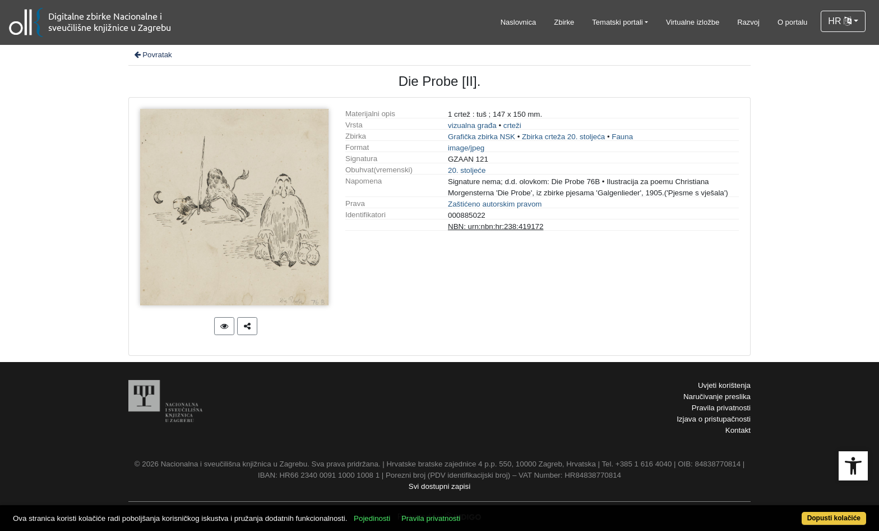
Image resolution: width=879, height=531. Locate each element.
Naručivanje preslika (717, 396)
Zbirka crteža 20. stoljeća (563, 136)
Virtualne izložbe (692, 22)
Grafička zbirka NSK (481, 136)
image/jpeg (466, 148)
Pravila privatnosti (721, 408)
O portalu (792, 22)
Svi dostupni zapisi (439, 486)
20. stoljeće (466, 170)
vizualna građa (472, 125)
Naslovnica (518, 22)
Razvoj (748, 22)
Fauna (622, 136)
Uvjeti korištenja (724, 385)
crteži (512, 125)
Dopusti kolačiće (834, 518)
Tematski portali (617, 22)
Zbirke (564, 22)
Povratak (152, 55)
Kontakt (738, 430)
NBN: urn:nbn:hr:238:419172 (495, 226)
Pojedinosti (372, 518)
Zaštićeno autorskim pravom (495, 204)
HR (840, 21)
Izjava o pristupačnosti (714, 419)
